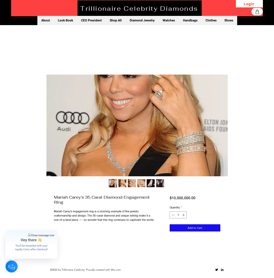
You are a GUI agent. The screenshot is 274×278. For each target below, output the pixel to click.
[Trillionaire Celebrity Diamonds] (140, 8)
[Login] (249, 3)
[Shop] (257, 11)
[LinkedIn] (222, 270)
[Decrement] (172, 215)
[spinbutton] (178, 215)
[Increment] (183, 215)
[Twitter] (216, 270)
